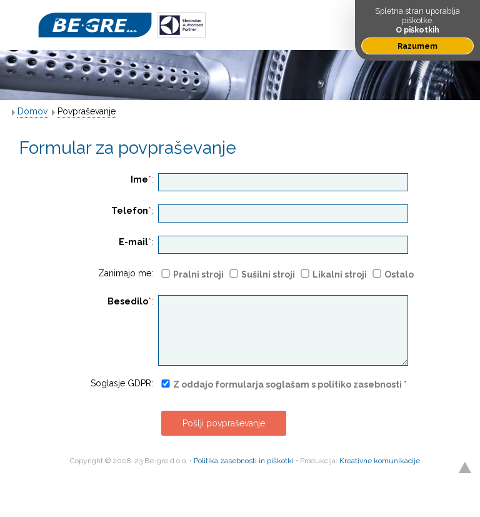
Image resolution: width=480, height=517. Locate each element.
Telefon (129, 211)
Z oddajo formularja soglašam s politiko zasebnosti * (290, 384)
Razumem (418, 46)
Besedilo (128, 301)
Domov (33, 111)
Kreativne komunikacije (379, 460)
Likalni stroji (339, 274)
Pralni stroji (198, 274)
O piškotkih (417, 29)
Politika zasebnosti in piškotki (244, 460)
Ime (139, 179)
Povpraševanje (87, 111)
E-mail (133, 242)
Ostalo (399, 274)
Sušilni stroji (268, 274)
